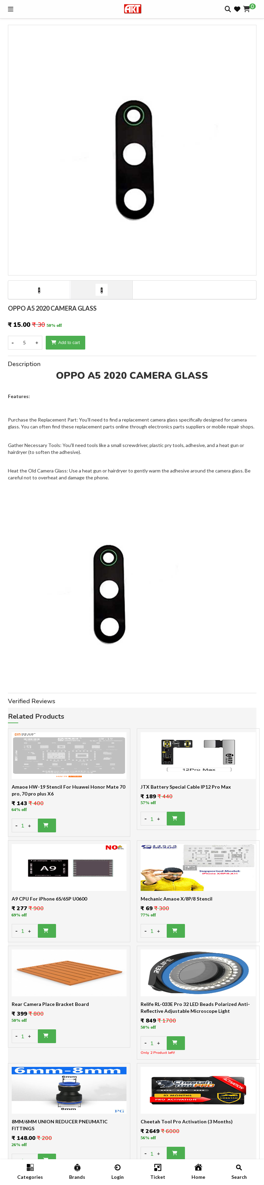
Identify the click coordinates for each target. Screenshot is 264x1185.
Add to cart (65, 342)
